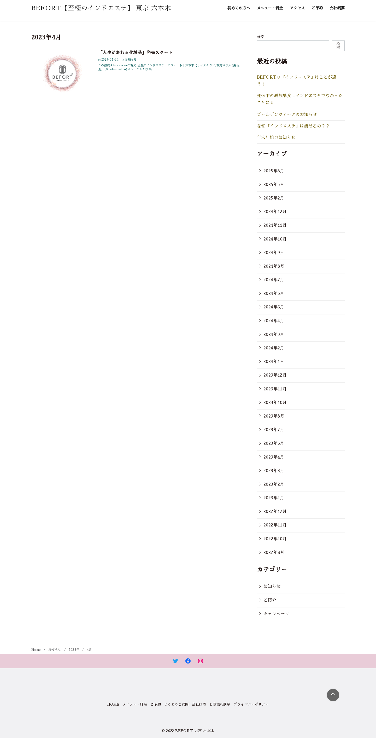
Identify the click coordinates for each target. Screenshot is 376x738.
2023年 (75, 649)
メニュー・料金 (270, 8)
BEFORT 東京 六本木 (194, 731)
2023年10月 (275, 403)
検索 (261, 37)
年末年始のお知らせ (276, 138)
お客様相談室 (219, 704)
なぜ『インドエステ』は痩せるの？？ (293, 126)
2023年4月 (273, 457)
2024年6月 (273, 293)
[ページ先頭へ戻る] (333, 695)
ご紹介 (269, 600)
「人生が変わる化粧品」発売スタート (135, 53)
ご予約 (317, 8)
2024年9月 (273, 253)
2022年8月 (274, 552)
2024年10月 (275, 239)
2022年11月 (275, 525)
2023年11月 (275, 389)
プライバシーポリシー (251, 704)
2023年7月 (273, 430)
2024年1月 (273, 362)
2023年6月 (273, 443)
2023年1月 (273, 498)
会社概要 (337, 8)
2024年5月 (273, 307)
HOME (113, 704)
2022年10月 (275, 539)
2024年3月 (273, 334)
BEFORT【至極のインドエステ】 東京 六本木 (101, 8)
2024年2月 (273, 348)
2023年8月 (274, 416)
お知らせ (272, 586)
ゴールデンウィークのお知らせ (287, 115)
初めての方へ (238, 8)
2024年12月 (275, 212)
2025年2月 (273, 198)
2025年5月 (273, 185)
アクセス (297, 8)
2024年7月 (273, 280)
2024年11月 (275, 225)
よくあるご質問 (176, 704)
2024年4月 (273, 321)
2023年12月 (275, 375)
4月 (89, 649)
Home (36, 649)
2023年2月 (273, 484)
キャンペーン (276, 614)
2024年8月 (274, 266)
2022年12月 (275, 511)
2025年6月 (273, 171)
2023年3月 (273, 471)
